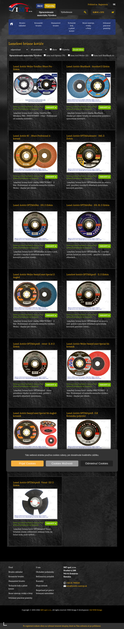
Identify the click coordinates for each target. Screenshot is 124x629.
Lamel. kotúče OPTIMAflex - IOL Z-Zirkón (33, 205)
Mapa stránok (41, 586)
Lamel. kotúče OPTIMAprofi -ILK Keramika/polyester (82, 414)
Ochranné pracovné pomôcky (20, 598)
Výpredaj (50, 6)
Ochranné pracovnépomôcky (107, 25)
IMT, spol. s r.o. (20, 7)
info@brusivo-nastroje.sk (76, 586)
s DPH (98, 12)
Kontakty (40, 581)
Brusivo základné (22, 24)
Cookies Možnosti (61, 463)
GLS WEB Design (95, 610)
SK (114, 4)
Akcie (40, 6)
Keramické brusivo (38, 24)
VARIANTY (50, 107)
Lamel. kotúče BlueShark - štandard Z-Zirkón (88, 66)
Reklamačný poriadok (45, 576)
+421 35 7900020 (73, 583)
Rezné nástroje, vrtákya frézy (88, 25)
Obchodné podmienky (45, 572)
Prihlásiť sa (92, 4)
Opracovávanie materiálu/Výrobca (46, 14)
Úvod (11, 567)
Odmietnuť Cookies (96, 463)
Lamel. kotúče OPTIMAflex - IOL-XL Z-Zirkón (88, 205)
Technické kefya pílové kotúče (72, 27)
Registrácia (103, 4)
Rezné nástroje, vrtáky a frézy (21, 593)
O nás (38, 567)
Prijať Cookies (27, 463)
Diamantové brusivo (56, 24)
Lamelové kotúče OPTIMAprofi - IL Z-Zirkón (88, 274)
